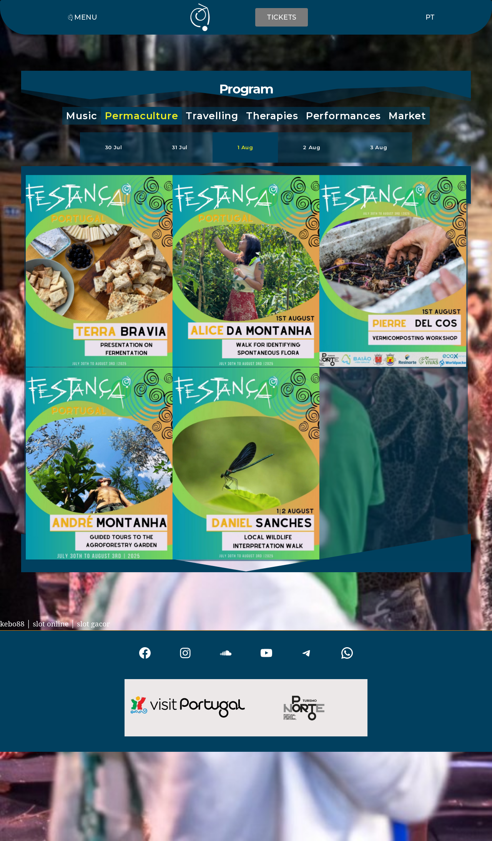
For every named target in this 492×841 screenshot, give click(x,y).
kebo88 (14, 624)
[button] (81, 116)
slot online (56, 624)
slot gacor (102, 624)
